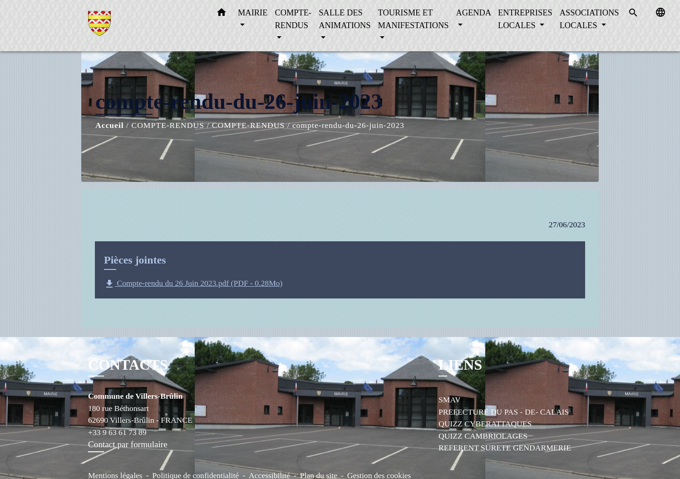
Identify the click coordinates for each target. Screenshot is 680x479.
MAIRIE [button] (252, 12)
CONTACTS (128, 365)
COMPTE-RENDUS (167, 125)
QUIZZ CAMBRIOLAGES (483, 435)
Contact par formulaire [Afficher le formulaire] (128, 444)
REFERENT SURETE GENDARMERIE (505, 447)
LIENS (460, 365)
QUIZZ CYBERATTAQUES (485, 423)
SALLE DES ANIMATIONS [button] (344, 19)
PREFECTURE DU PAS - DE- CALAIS (504, 411)
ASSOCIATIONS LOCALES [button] (589, 19)
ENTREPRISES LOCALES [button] (525, 19)
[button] (221, 14)
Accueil (109, 125)
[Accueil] (145, 26)
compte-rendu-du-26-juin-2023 (348, 125)
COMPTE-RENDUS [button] (293, 19)
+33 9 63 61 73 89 (117, 432)
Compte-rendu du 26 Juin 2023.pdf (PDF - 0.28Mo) (193, 284)
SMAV (450, 399)
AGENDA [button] (473, 12)
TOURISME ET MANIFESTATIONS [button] (413, 19)
